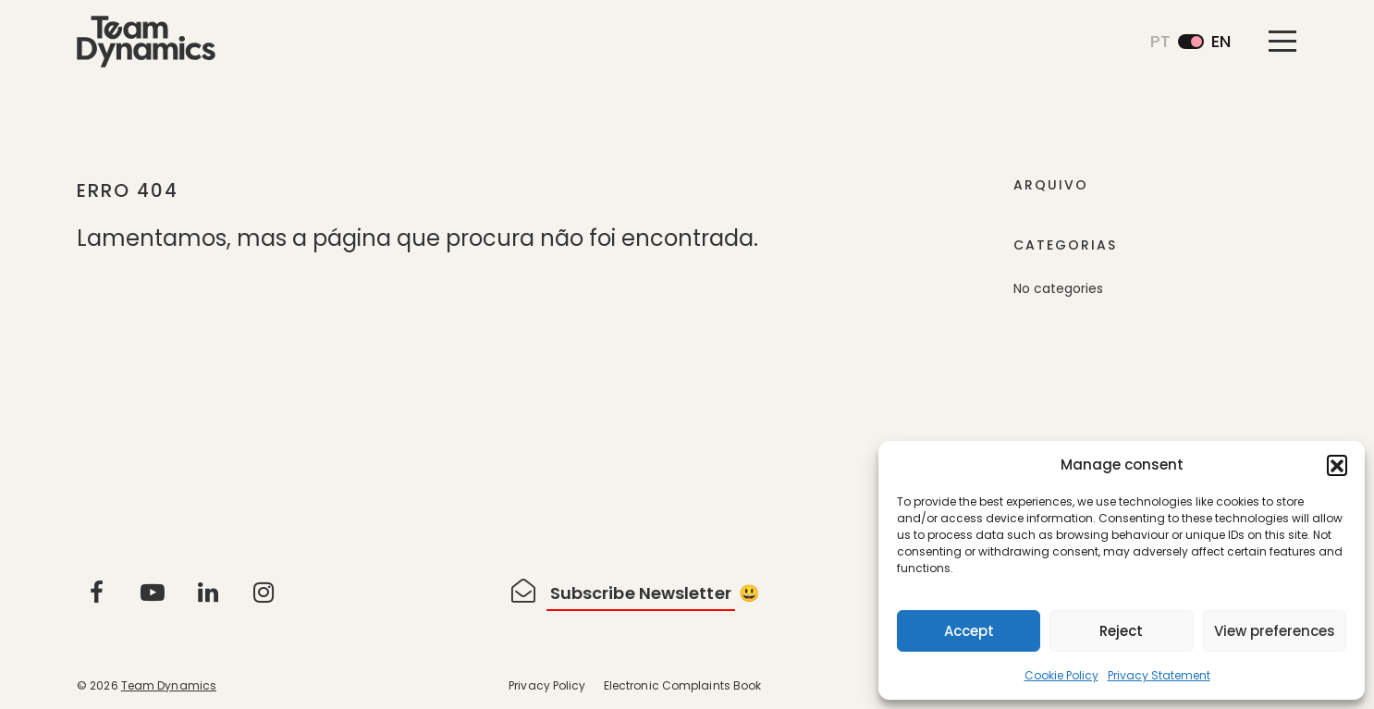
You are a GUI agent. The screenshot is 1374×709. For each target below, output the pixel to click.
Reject (1121, 631)
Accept (969, 631)
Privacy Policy (547, 685)
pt (1160, 41)
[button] (1337, 465)
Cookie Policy (1061, 675)
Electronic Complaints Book (683, 685)
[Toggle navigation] (1282, 41)
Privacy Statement (1159, 675)
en (1221, 41)
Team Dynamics (168, 685)
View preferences (1274, 631)
